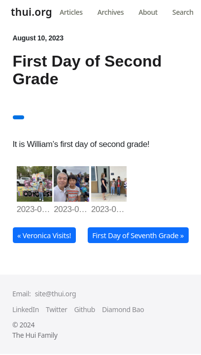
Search (183, 12)
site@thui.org (55, 293)
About (148, 12)
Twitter (56, 309)
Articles (71, 12)
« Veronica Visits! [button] (44, 235)
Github (84, 309)
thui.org (31, 13)
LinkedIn (25, 309)
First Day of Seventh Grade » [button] (138, 235)
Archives (111, 12)
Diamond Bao (123, 309)
